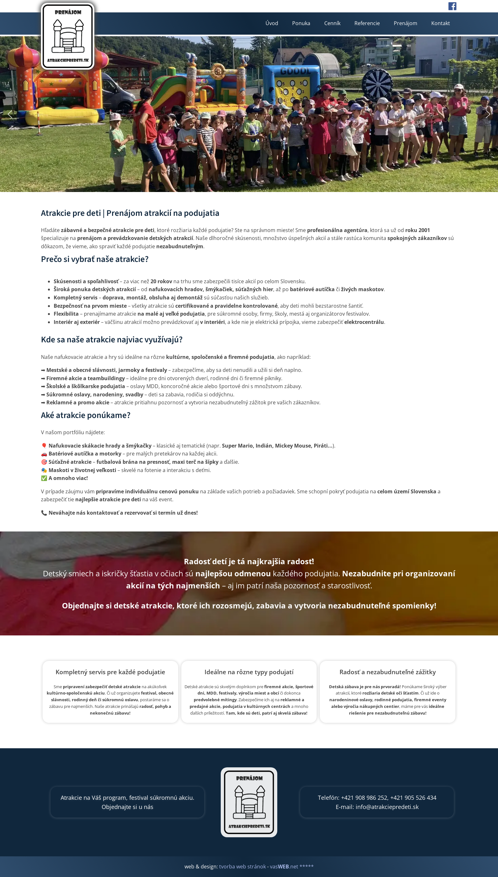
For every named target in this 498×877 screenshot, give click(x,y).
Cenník (332, 23)
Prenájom (405, 23)
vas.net (284, 866)
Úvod (272, 23)
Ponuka (301, 23)
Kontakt (440, 23)
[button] (10, 114)
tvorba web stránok (242, 866)
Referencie (367, 23)
